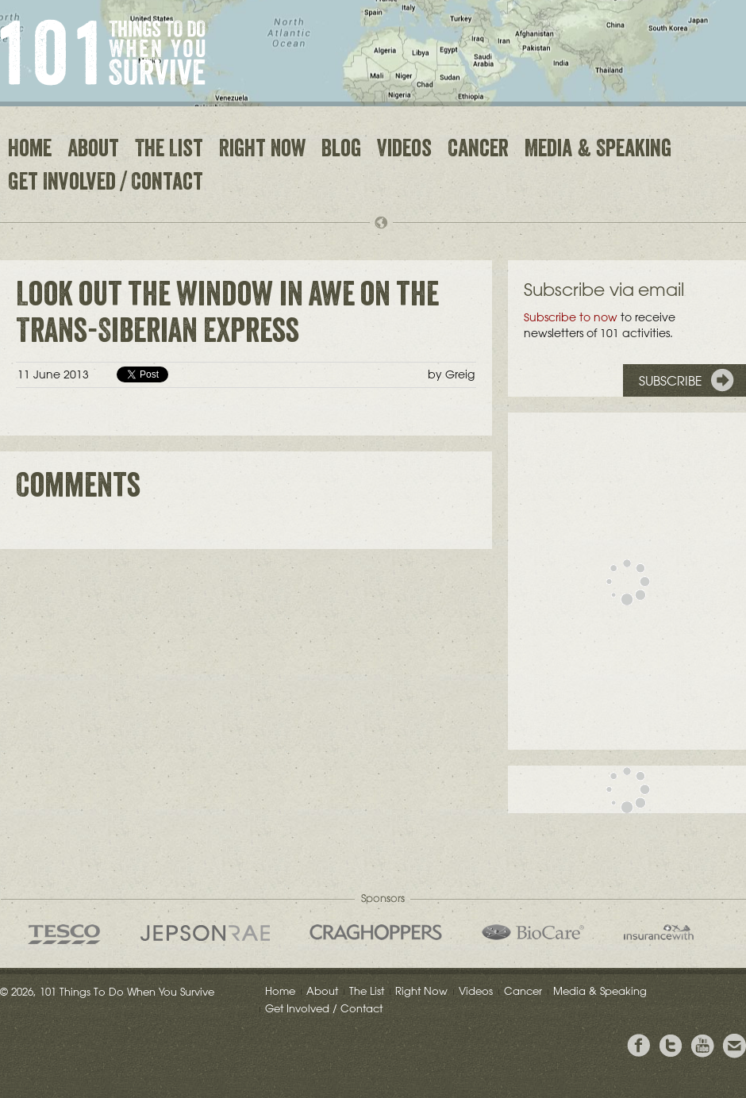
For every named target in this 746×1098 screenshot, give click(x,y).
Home (30, 151)
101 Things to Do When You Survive (103, 52)
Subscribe (670, 381)
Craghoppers (376, 932)
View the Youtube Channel (702, 1046)
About (93, 151)
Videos (404, 151)
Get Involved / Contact (105, 184)
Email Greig (734, 1046)
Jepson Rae (205, 933)
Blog (341, 151)
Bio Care (533, 932)
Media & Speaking (598, 151)
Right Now (262, 151)
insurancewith (659, 932)
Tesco (64, 934)
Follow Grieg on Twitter (671, 1046)
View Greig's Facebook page (639, 1046)
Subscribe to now (570, 317)
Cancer (478, 151)
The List (169, 151)
